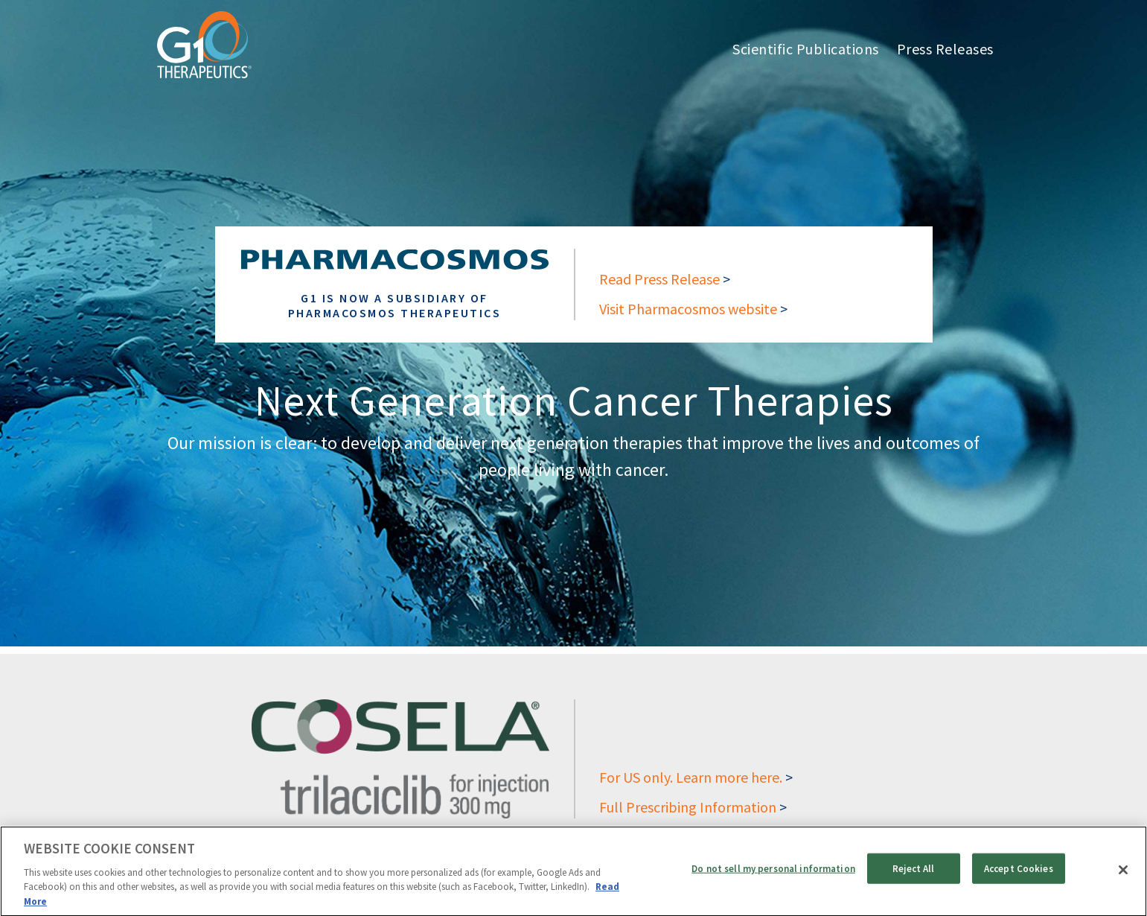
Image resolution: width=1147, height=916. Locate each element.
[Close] (1123, 875)
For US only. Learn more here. (690, 777)
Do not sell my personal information (773, 874)
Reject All (913, 874)
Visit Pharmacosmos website (688, 308)
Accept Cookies (1018, 874)
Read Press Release (659, 279)
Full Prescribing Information (687, 807)
